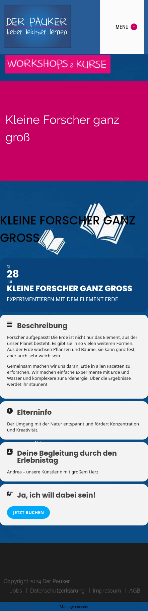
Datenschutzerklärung (57, 591)
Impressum (107, 591)
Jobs (16, 591)
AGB (134, 591)
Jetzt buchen (28, 512)
